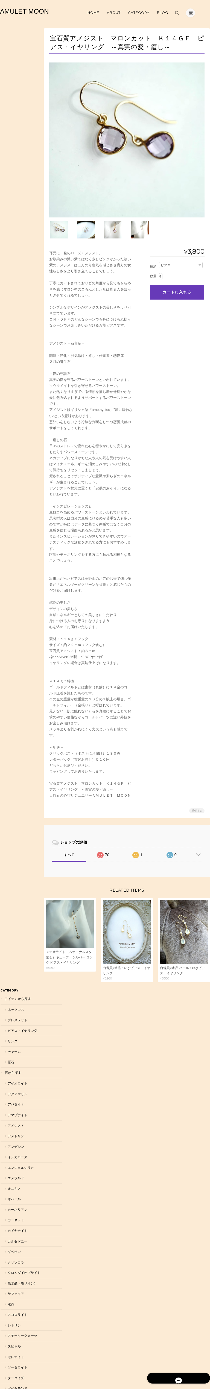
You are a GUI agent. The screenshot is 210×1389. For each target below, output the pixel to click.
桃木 (10, 574)
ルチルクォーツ (18, 595)
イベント (10, 1107)
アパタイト (15, 143)
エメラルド (15, 217)
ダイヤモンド (17, 432)
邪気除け (13, 711)
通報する (196, 804)
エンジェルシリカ (20, 207)
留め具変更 (12, 1053)
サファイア (15, 338)
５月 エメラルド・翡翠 (22, 855)
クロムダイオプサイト (22, 314)
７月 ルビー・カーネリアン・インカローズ (22, 888)
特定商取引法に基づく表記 (21, 1235)
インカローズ (17, 196)
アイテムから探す (17, 38)
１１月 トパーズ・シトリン (22, 952)
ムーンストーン (18, 553)
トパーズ (13, 474)
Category (138, 13)
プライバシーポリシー (150, 1366)
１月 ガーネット (20, 806)
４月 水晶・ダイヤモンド (22, 840)
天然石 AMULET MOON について (18, 1219)
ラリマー (13, 658)
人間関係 (13, 763)
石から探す (12, 112)
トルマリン (15, 485)
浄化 (10, 700)
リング (12, 80)
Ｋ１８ (12, 1043)
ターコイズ (15, 422)
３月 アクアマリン (22, 827)
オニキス (13, 228)
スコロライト (17, 359)
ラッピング (12, 1064)
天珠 (10, 464)
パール (12, 511)
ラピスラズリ (17, 616)
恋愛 (10, 690)
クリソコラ (15, 301)
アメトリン (15, 175)
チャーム (13, 91)
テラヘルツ (15, 453)
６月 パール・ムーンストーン (22, 870)
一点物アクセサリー (19, 985)
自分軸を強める (18, 732)
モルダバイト (17, 584)
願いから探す (14, 679)
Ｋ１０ (12, 1032)
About (114, 13)
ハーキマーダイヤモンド (22, 498)
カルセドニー (17, 280)
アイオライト (17, 122)
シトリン (13, 369)
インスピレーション (22, 784)
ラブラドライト (18, 605)
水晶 (10, 348)
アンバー (13, 668)
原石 (10, 101)
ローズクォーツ (18, 626)
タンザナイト (17, 443)
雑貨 (7, 1086)
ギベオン (13, 291)
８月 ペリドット (20, 903)
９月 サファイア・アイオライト (22, 916)
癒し (10, 742)
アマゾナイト (17, 154)
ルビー (12, 647)
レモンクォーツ (18, 637)
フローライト (17, 532)
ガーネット (15, 259)
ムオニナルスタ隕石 (22, 563)
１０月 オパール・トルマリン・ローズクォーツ (22, 934)
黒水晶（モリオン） (22, 327)
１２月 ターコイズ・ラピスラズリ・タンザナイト (22, 969)
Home (93, 13)
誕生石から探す (15, 795)
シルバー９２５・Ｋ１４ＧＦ (22, 1019)
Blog (162, 13)
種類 (153, 260)
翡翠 (10, 521)
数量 (153, 270)
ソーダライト (17, 411)
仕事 (10, 753)
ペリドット (15, 542)
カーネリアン (17, 249)
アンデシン (15, 186)
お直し (9, 1096)
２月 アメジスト (20, 816)
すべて (74, 849)
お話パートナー (15, 1129)
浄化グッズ (12, 1075)
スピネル (13, 390)
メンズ (9, 995)
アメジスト (15, 165)
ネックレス (15, 49)
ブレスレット (17, 59)
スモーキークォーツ (22, 380)
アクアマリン (17, 133)
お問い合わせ (15, 1248)
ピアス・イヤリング (22, 70)
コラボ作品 (12, 1118)
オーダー (10, 1006)
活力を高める (17, 721)
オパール (13, 238)
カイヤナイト (17, 270)
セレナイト (15, 401)
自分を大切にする (20, 774)
